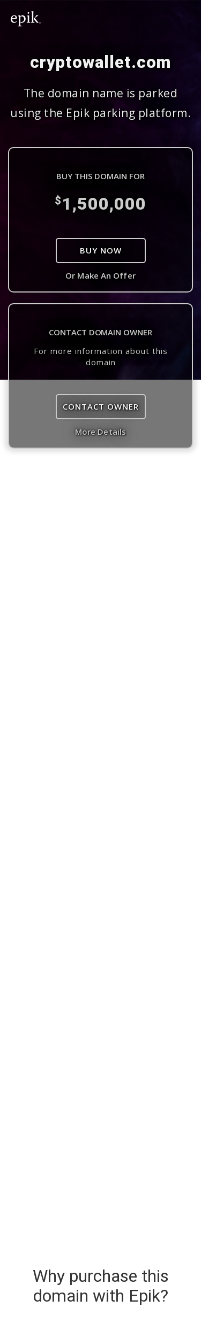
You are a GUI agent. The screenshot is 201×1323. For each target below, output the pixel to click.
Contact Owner (101, 406)
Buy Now (101, 250)
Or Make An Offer (100, 275)
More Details (100, 431)
